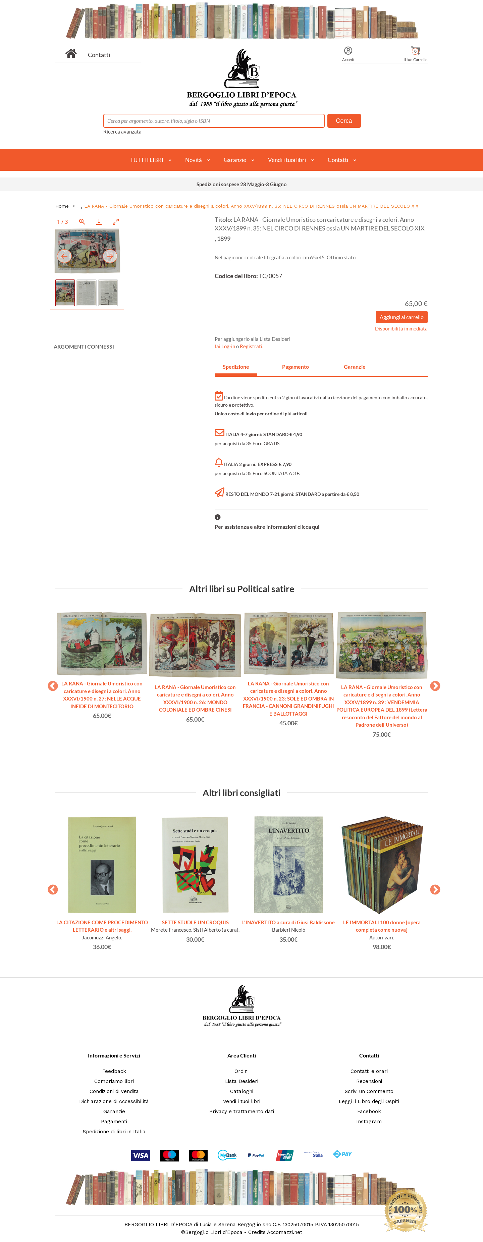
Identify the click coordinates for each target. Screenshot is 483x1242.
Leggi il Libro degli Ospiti (369, 1101)
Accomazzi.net (284, 1232)
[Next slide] (110, 256)
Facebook (369, 1111)
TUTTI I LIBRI (146, 159)
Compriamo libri (114, 1081)
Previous (50, 684)
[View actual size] (82, 221)
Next (432, 684)
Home (62, 206)
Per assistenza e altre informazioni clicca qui (267, 526)
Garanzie (235, 159)
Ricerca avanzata (122, 131)
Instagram (369, 1122)
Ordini (241, 1071)
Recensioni (369, 1081)
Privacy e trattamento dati (241, 1111)
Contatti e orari (369, 1071)
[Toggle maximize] (115, 221)
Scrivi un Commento (369, 1091)
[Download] (99, 221)
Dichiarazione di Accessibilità (114, 1101)
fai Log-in (225, 346)
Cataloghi (241, 1091)
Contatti (99, 54)
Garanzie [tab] (355, 366)
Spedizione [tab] (236, 366)
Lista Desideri (241, 1081)
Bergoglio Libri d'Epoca (214, 1232)
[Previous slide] (64, 256)
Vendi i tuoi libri (287, 159)
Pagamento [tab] (295, 366)
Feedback (114, 1071)
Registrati (251, 346)
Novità (193, 159)
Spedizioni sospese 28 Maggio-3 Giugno (242, 184)
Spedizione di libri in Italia (114, 1132)
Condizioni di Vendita (114, 1091)
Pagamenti (114, 1122)
